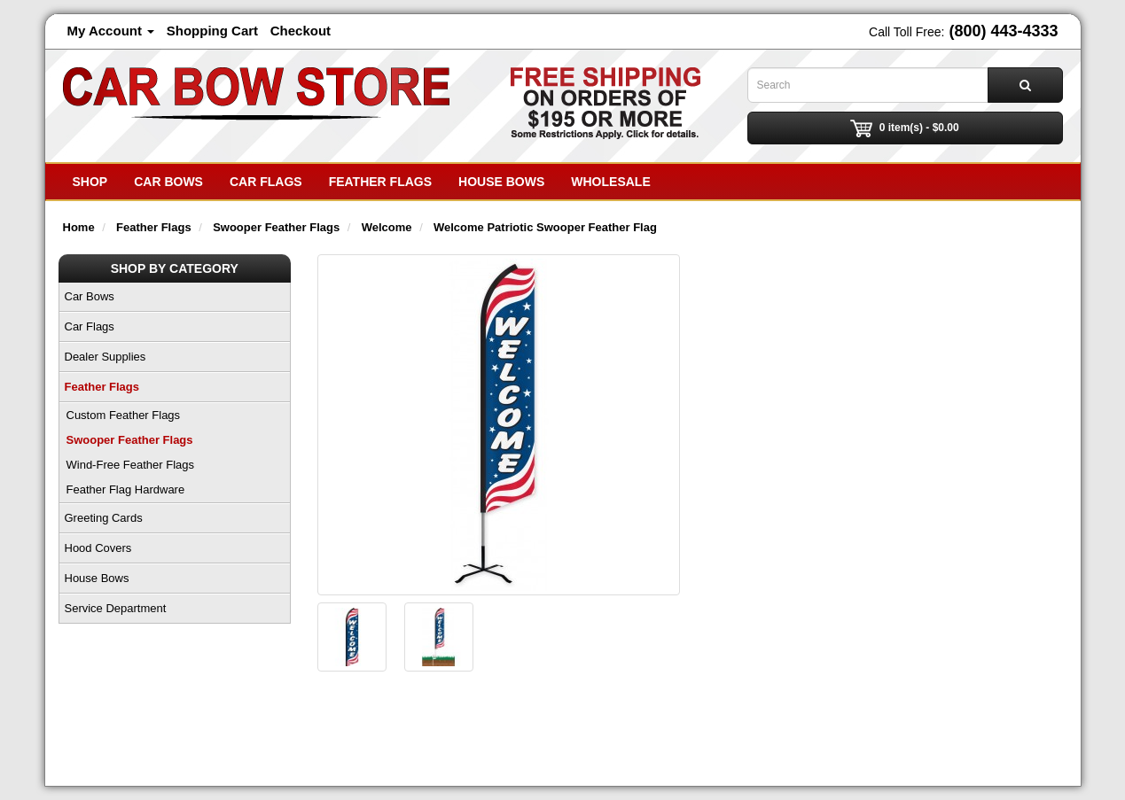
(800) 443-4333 (1003, 31)
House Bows (501, 182)
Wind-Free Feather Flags (130, 464)
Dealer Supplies (105, 356)
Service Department (116, 608)
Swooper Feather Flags (129, 440)
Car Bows (168, 182)
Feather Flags (380, 182)
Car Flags (266, 182)
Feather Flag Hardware (125, 489)
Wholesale (610, 182)
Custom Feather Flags (123, 415)
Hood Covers (98, 548)
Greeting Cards (104, 517)
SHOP (90, 182)
